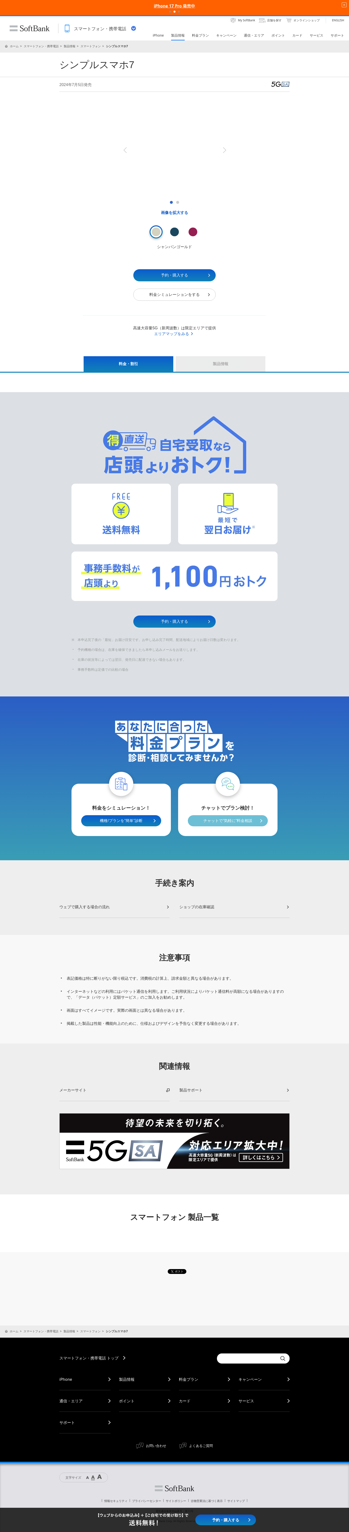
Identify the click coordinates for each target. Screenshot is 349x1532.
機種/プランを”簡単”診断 (121, 821)
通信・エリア (71, 1401)
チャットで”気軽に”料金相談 (228, 821)
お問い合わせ (156, 1445)
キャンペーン (250, 1379)
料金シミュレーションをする (180, 294)
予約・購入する (186, 275)
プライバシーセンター (146, 1501)
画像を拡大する (174, 213)
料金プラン (188, 1379)
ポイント (127, 1401)
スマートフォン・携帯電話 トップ (89, 1358)
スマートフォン (90, 46)
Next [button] (224, 150)
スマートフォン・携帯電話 (41, 46)
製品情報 (69, 46)
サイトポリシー (176, 1501)
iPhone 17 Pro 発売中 (174, 6)
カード (184, 1401)
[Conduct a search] (247, 1358)
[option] (174, 150)
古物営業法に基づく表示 (207, 1501)
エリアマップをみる (174, 334)
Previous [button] (124, 150)
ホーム (14, 46)
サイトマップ (236, 1501)
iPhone (65, 1379)
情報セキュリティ (115, 1501)
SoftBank (29, 28)
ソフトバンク (174, 1488)
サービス (246, 1401)
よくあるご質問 (201, 1445)
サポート (67, 1422)
